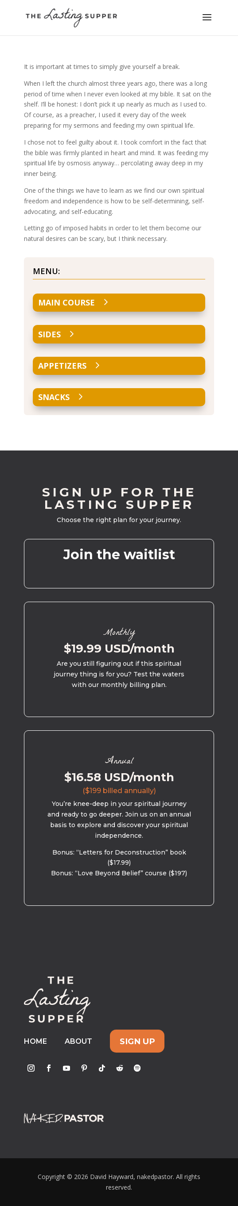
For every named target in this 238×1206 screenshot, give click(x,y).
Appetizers (62, 365)
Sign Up (137, 1041)
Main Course (66, 302)
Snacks (54, 397)
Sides (49, 334)
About (78, 1041)
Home (35, 1041)
